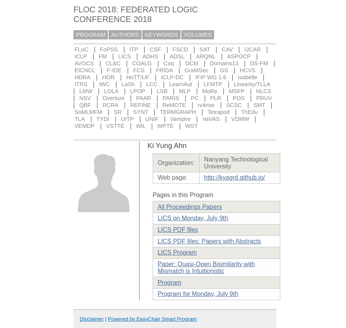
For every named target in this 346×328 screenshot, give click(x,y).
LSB (162, 91)
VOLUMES (198, 35)
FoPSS (109, 49)
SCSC (234, 105)
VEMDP (85, 126)
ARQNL (206, 56)
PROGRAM (91, 35)
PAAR (143, 98)
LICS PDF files (178, 229)
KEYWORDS (161, 35)
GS (224, 70)
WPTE (165, 126)
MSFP (237, 91)
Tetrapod (219, 112)
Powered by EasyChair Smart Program (152, 319)
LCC (151, 84)
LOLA (111, 91)
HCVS (248, 70)
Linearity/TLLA (252, 84)
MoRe (209, 91)
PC (194, 98)
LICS (124, 56)
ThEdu (249, 112)
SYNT (140, 112)
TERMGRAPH (178, 112)
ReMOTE (174, 105)
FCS (138, 70)
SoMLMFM (88, 112)
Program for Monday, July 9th (198, 294)
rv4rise (206, 105)
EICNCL (85, 70)
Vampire (180, 119)
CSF (155, 49)
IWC (104, 84)
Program (169, 282)
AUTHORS (125, 35)
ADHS (151, 56)
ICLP (81, 56)
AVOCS (84, 63)
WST (191, 126)
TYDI (102, 119)
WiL (141, 126)
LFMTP (213, 84)
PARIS (171, 98)
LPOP (137, 91)
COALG (142, 63)
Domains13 (224, 63)
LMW (85, 91)
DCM (192, 63)
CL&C (113, 63)
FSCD (180, 49)
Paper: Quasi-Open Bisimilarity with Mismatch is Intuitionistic (206, 267)
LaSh (128, 84)
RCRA (110, 105)
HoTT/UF (137, 77)
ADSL (177, 56)
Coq (169, 63)
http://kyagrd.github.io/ (234, 177)
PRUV (264, 98)
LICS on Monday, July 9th (193, 218)
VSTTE (115, 126)
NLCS (263, 91)
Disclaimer (92, 319)
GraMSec (196, 70)
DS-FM (259, 63)
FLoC (82, 49)
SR (117, 112)
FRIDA (164, 70)
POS (239, 98)
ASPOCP (239, 56)
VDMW (240, 119)
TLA (80, 119)
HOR (108, 77)
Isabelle (247, 77)
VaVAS (211, 119)
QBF (85, 105)
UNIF (152, 119)
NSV (85, 98)
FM (103, 56)
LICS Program (177, 252)
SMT (259, 105)
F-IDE (114, 70)
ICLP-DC (172, 77)
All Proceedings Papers (190, 207)
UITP (127, 119)
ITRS (81, 84)
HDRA (83, 77)
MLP (185, 91)
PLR (216, 98)
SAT (204, 49)
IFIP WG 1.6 (210, 77)
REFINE (140, 105)
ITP (134, 49)
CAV (227, 49)
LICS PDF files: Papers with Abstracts (209, 241)
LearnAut (180, 84)
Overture (113, 98)
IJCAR (252, 49)
